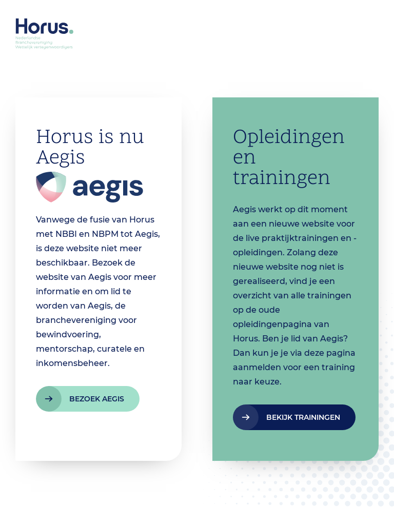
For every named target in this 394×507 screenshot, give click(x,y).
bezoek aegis (96, 398)
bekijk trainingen (303, 417)
